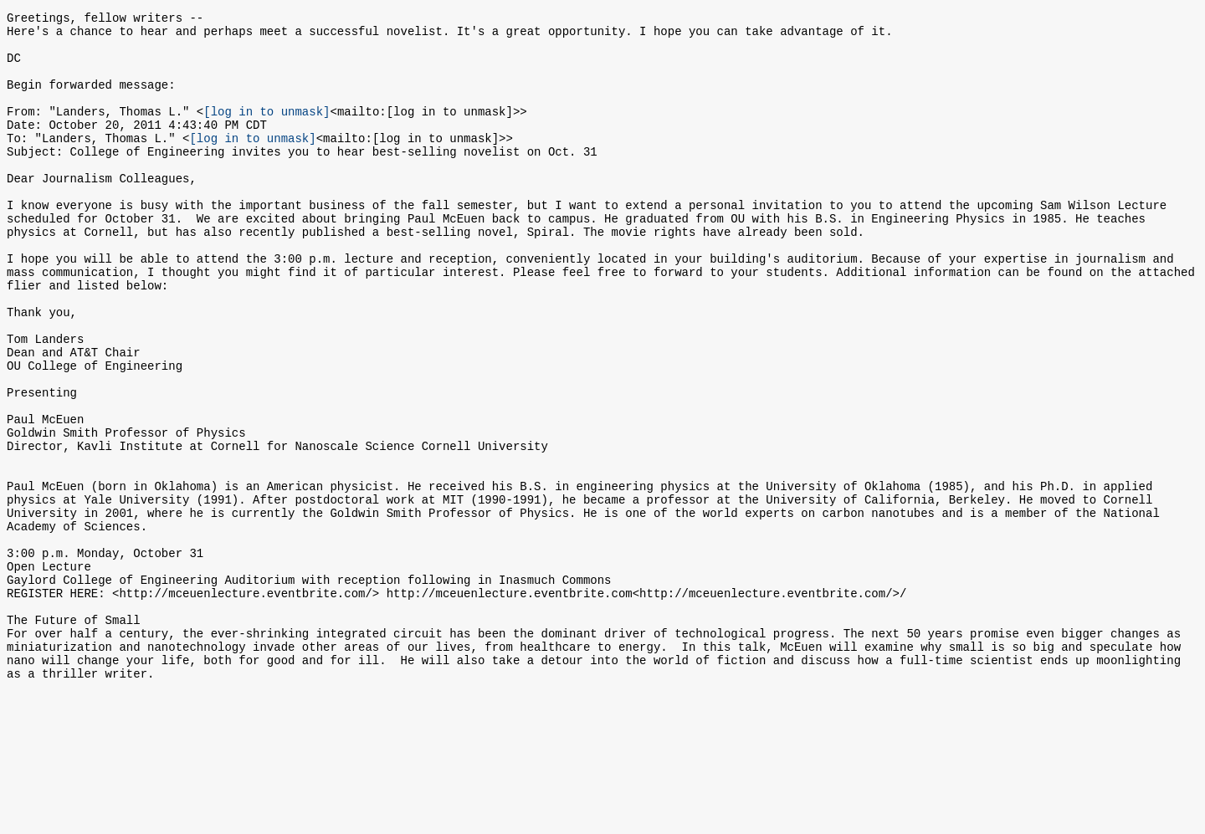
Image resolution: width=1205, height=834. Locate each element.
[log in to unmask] (266, 131)
